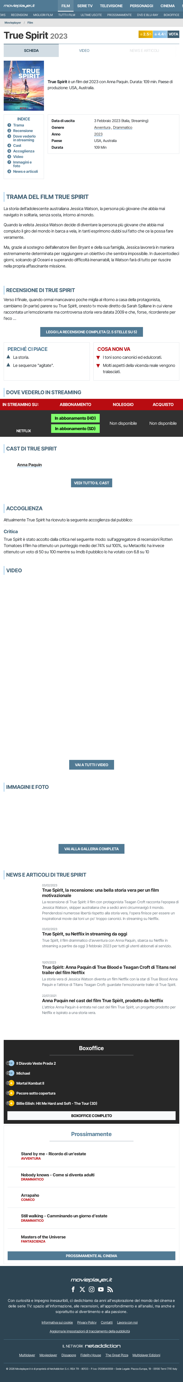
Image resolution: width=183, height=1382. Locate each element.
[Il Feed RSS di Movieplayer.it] (110, 1289)
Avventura (102, 127)
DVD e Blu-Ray (147, 15)
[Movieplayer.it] (19, 6)
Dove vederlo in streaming (24, 138)
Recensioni (19, 15)
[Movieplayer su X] (82, 1289)
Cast (17, 145)
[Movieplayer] (91, 1280)
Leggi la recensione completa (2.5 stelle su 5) (91, 332)
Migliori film (43, 15)
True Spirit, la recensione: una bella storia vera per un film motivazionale (100, 892)
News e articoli (25, 171)
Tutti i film (66, 15)
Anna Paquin (29, 464)
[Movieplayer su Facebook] (73, 1289)
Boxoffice (171, 15)
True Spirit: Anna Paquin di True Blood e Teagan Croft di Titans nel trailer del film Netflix (109, 969)
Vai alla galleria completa (91, 849)
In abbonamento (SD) (75, 428)
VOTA (173, 34)
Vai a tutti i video (91, 764)
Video (84, 50)
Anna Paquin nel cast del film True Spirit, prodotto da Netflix (102, 1000)
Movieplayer (13, 22)
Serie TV (85, 5)
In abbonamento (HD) (75, 418)
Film (66, 5)
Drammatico (122, 127)
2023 (98, 134)
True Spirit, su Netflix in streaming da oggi (84, 934)
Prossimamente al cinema (91, 1255)
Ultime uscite (91, 15)
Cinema (168, 5)
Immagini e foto (22, 164)
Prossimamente (119, 15)
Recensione (23, 130)
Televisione (111, 5)
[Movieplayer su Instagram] (91, 1289)
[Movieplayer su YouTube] (100, 1289)
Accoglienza (23, 151)
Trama (18, 125)
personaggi (141, 5)
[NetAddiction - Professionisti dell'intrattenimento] (102, 1346)
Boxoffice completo (91, 1115)
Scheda (31, 50)
